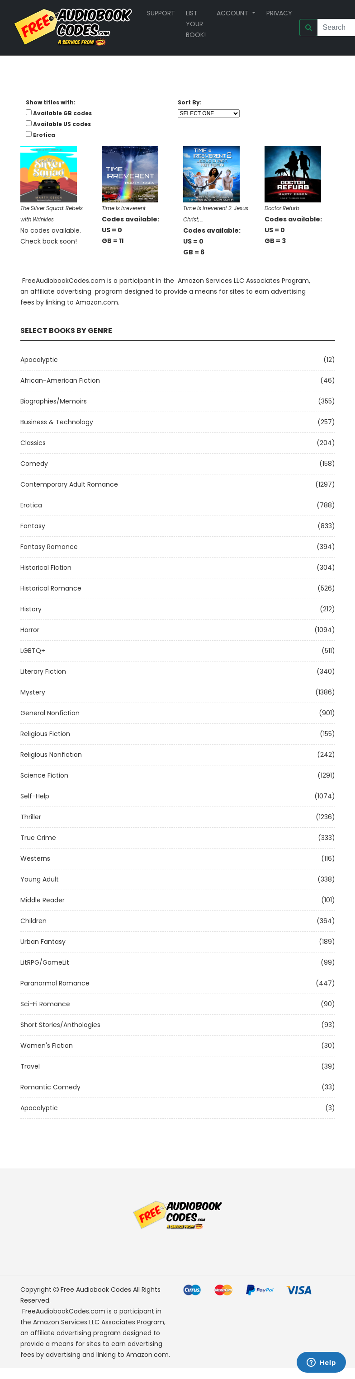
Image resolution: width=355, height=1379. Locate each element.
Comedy (34, 463)
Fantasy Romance (49, 546)
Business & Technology (56, 422)
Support (161, 13)
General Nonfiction (50, 713)
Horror (29, 629)
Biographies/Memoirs (53, 401)
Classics (33, 442)
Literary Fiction (43, 671)
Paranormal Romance (55, 983)
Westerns (35, 858)
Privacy (279, 13)
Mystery (32, 692)
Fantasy (32, 525)
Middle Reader (42, 900)
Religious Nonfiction (51, 754)
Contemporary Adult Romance (69, 484)
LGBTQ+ (32, 650)
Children (33, 920)
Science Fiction (44, 775)
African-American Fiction (60, 380)
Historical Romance (50, 588)
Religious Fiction (45, 733)
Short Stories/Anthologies (60, 1024)
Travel (30, 1066)
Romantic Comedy (50, 1087)
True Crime (38, 837)
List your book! (196, 24)
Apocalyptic (39, 359)
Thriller (30, 816)
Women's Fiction (46, 1045)
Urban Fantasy (43, 941)
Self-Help (34, 796)
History (31, 609)
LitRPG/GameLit (44, 962)
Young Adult (39, 879)
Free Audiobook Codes (96, 1289)
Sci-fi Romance (45, 1003)
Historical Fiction (45, 567)
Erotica (31, 505)
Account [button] (233, 13)
